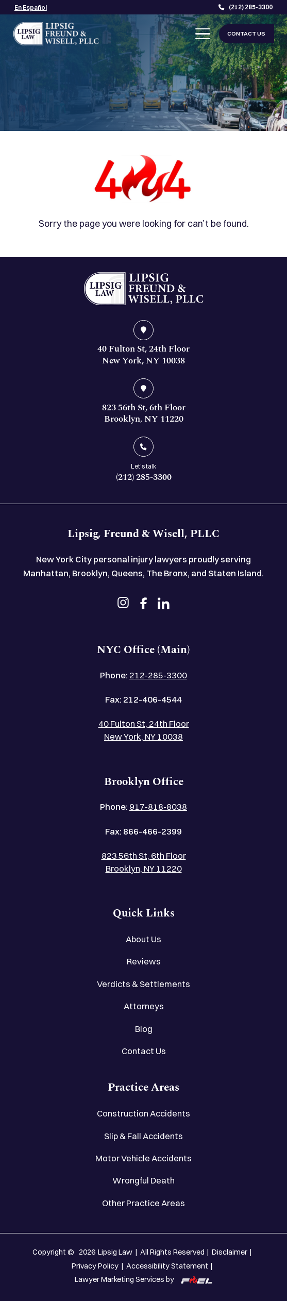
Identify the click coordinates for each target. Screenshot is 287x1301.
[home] (143, 289)
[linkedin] (163, 604)
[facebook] (143, 604)
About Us (143, 939)
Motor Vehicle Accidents (143, 1158)
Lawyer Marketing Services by (144, 1279)
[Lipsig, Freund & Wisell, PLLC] (56, 33)
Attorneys (144, 1006)
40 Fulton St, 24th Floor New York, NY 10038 (143, 730)
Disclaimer (229, 1252)
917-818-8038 (158, 807)
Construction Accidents (143, 1113)
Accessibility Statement (167, 1266)
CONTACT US (246, 33)
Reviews (144, 961)
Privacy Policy (95, 1266)
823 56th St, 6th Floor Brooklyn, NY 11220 (144, 862)
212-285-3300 (158, 675)
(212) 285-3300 (245, 7)
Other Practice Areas (143, 1203)
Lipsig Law (115, 1252)
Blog (144, 1029)
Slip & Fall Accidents (143, 1136)
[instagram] (123, 604)
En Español (30, 7)
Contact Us (144, 1051)
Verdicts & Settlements (143, 984)
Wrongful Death (143, 1180)
